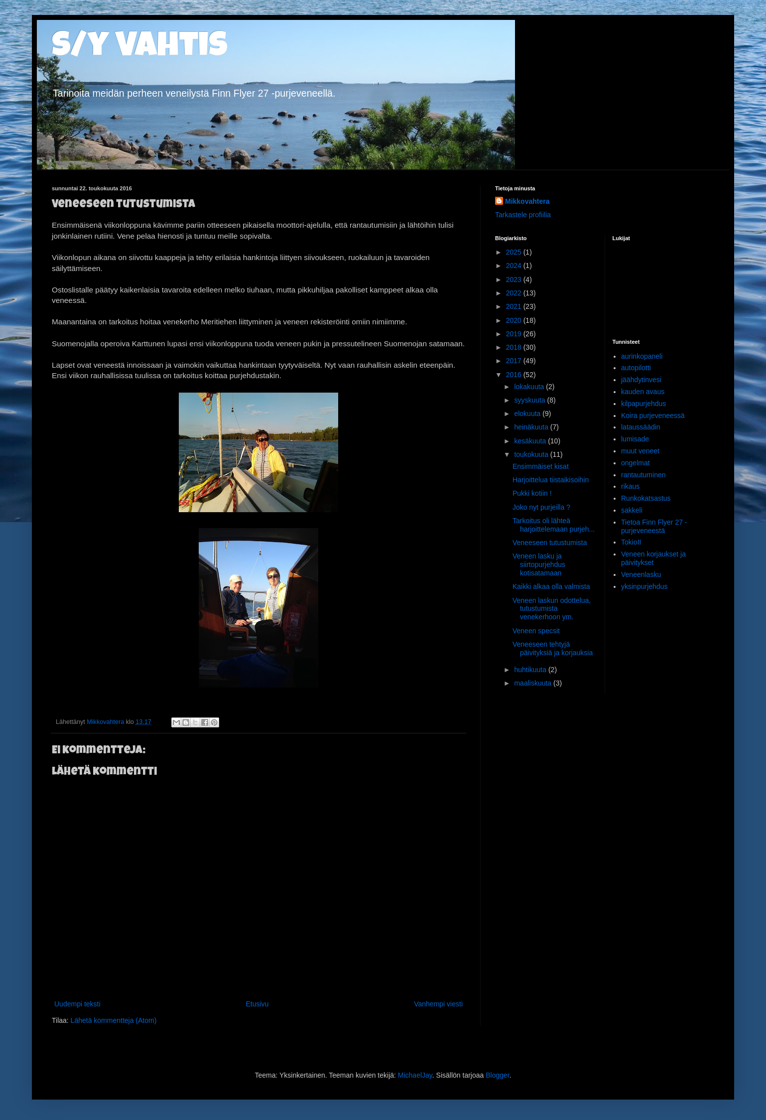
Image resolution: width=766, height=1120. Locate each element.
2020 (514, 320)
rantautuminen (643, 475)
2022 (514, 293)
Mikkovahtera (527, 201)
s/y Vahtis (140, 48)
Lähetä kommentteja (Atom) (114, 1020)
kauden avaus (642, 392)
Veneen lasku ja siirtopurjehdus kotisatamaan (538, 564)
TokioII (631, 542)
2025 (514, 252)
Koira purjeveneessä (653, 416)
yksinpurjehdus (644, 586)
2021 (514, 306)
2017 (514, 361)
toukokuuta (532, 454)
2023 (514, 279)
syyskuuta (530, 400)
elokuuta (528, 414)
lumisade (635, 439)
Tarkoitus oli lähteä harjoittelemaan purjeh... (553, 525)
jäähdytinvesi (641, 380)
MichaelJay (415, 1075)
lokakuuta (530, 387)
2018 (514, 347)
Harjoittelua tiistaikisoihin (550, 480)
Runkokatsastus (646, 498)
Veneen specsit (536, 631)
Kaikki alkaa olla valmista (551, 586)
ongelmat (635, 463)
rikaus (630, 486)
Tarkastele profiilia (523, 215)
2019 (514, 334)
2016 (514, 375)
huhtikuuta (531, 670)
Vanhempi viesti (438, 1004)
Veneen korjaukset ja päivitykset (653, 558)
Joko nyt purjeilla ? (541, 507)
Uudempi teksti (77, 1004)
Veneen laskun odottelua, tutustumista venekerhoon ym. (551, 608)
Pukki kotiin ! (532, 493)
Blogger (497, 1075)
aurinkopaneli (641, 356)
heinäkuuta (532, 427)
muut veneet (640, 451)
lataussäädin (640, 427)
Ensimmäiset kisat (540, 466)
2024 (514, 266)
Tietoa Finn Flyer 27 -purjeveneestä (654, 526)
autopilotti (636, 368)
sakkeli (631, 510)
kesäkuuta (531, 441)
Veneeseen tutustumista (549, 543)
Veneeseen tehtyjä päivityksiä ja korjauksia (552, 648)
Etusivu (257, 1004)
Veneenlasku (641, 574)
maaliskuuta (533, 683)
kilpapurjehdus (643, 404)
